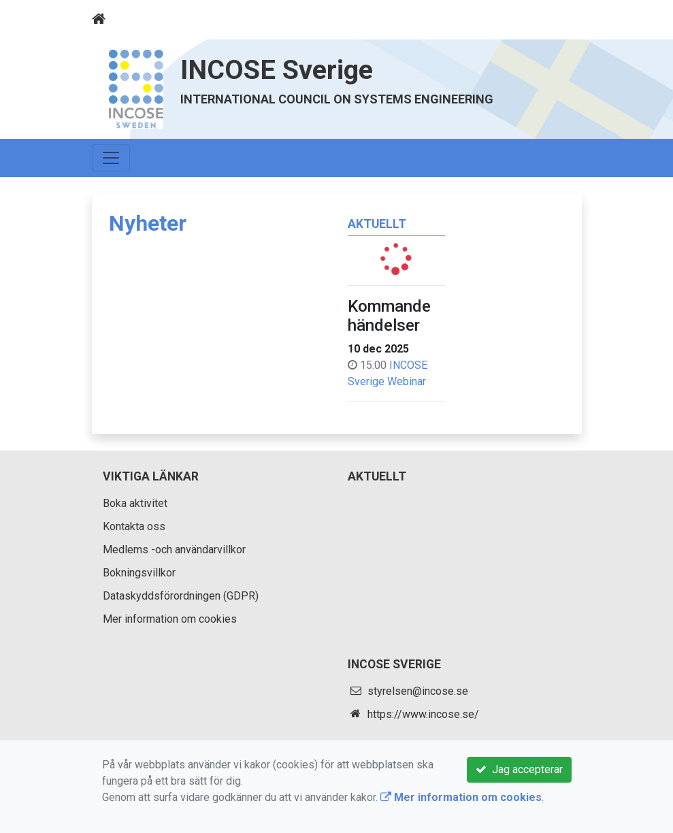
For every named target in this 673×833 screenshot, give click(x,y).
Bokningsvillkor (139, 572)
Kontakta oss (134, 526)
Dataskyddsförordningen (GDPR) (181, 595)
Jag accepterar (519, 769)
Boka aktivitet (135, 503)
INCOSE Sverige (276, 70)
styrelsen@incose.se (417, 691)
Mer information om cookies (170, 618)
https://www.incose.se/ (423, 714)
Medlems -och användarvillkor (174, 549)
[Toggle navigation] (563, 19)
